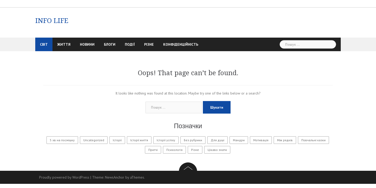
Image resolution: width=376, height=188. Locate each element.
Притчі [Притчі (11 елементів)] (153, 150)
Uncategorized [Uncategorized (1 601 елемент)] (93, 140)
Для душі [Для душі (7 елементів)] (217, 140)
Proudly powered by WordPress (64, 177)
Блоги (109, 44)
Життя (63, 44)
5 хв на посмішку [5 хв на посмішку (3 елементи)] (62, 140)
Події (130, 44)
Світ (44, 44)
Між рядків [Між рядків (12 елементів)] (285, 140)
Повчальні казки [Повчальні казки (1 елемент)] (313, 140)
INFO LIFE (51, 21)
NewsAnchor (114, 177)
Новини (87, 44)
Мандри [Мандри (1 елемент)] (239, 140)
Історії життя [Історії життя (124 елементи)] (139, 140)
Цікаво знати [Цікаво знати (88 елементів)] (217, 150)
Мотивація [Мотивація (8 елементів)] (260, 140)
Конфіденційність (180, 44)
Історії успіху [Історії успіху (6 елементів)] (166, 140)
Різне (149, 44)
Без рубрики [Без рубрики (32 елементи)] (193, 140)
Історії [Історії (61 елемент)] (117, 140)
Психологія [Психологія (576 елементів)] (174, 150)
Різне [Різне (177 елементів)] (195, 150)
